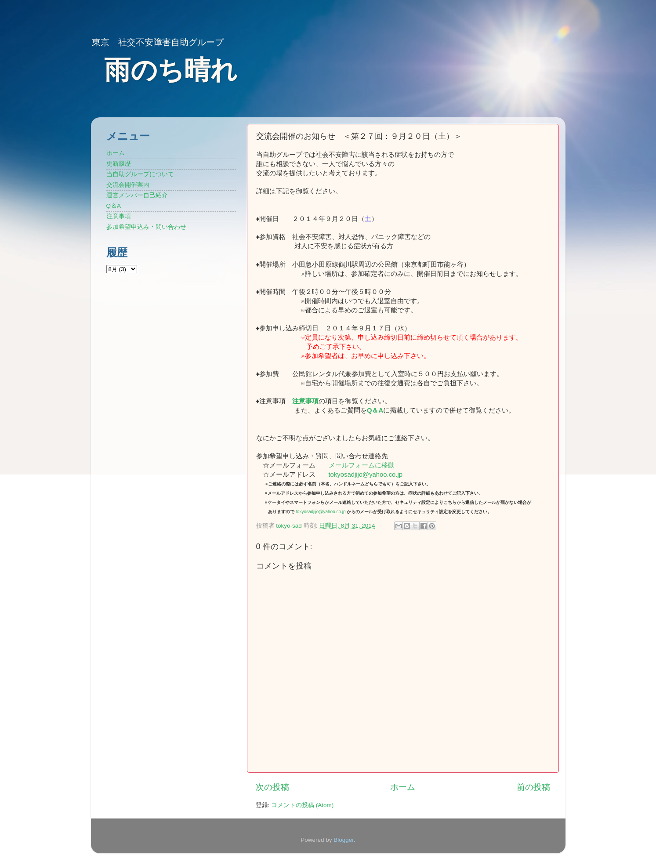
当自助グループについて (140, 174)
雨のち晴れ (170, 70)
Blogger (343, 840)
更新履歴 (118, 163)
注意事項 (305, 401)
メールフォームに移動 (362, 465)
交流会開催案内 (127, 184)
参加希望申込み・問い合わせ (146, 227)
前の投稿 (533, 787)
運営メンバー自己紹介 (137, 195)
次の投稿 (272, 787)
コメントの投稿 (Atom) (302, 805)
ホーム (402, 787)
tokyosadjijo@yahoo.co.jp (366, 474)
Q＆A (113, 206)
